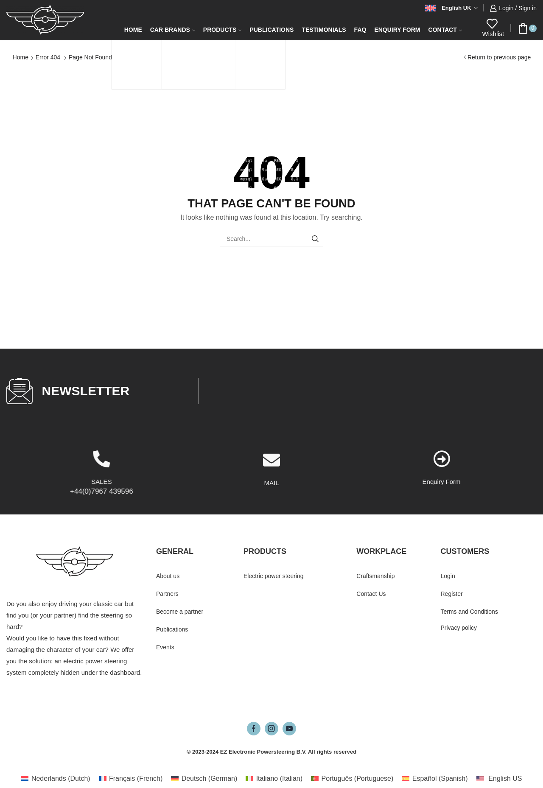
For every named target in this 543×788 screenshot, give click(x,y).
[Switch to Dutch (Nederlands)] (55, 779)
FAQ (360, 29)
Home (133, 29)
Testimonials (324, 29)
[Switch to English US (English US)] (499, 779)
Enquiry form (397, 29)
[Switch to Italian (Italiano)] (274, 779)
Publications (271, 29)
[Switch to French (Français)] (131, 779)
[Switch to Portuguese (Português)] (352, 779)
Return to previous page (499, 57)
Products (222, 29)
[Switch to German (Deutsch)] (204, 779)
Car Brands (172, 29)
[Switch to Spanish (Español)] (434, 779)
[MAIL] (271, 490)
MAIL (271, 513)
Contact (445, 29)
